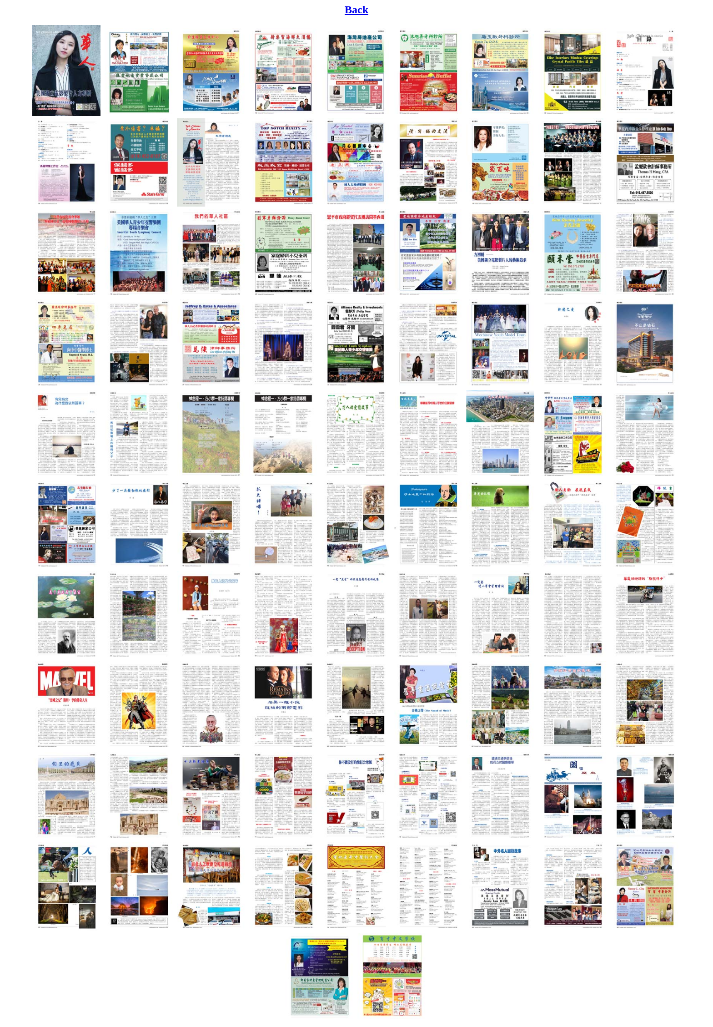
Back (356, 9)
